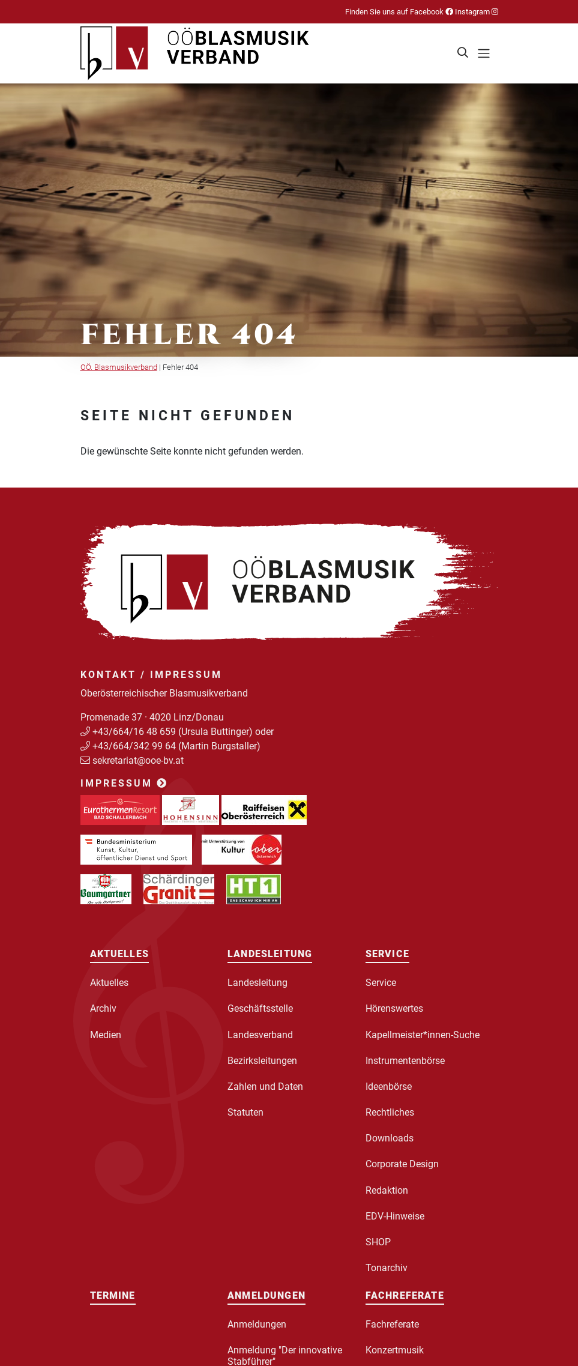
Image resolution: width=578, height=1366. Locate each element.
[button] (463, 53)
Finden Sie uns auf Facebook (399, 11)
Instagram (475, 11)
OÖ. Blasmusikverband (118, 367)
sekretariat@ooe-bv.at (139, 760)
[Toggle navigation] (483, 53)
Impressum (124, 783)
